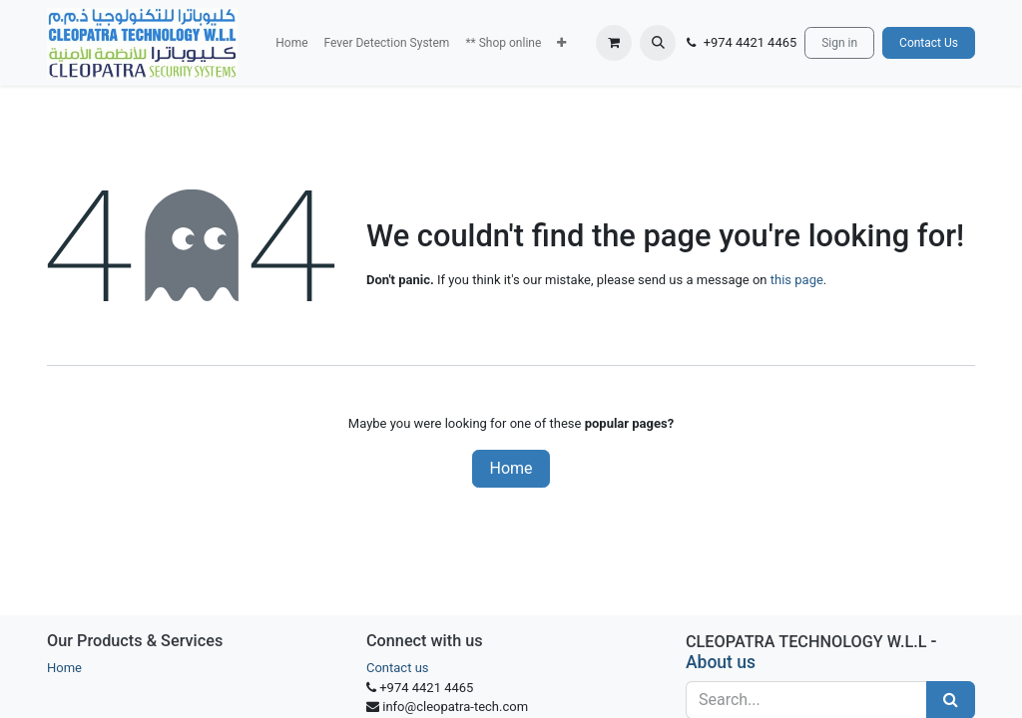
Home (510, 468)
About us (721, 662)
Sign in (839, 43)
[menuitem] (291, 43)
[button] (561, 43)
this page (796, 279)
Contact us (397, 667)
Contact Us (928, 43)
